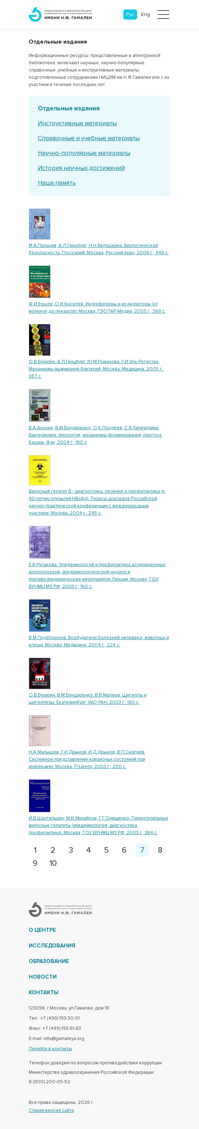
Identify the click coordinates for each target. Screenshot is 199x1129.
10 (53, 863)
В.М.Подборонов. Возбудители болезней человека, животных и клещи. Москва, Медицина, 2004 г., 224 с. (99, 641)
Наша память (57, 183)
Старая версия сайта (51, 1110)
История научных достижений (81, 168)
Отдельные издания (69, 108)
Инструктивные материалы (77, 123)
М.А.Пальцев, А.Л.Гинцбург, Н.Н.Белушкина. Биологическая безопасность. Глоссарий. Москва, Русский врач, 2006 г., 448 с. (99, 249)
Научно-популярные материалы (84, 153)
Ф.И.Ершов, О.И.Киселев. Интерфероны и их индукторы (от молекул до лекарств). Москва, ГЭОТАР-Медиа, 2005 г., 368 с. (97, 307)
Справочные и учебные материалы (89, 138)
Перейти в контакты (50, 1049)
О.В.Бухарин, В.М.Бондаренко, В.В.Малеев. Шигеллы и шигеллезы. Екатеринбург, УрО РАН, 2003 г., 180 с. (88, 698)
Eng (145, 14)
